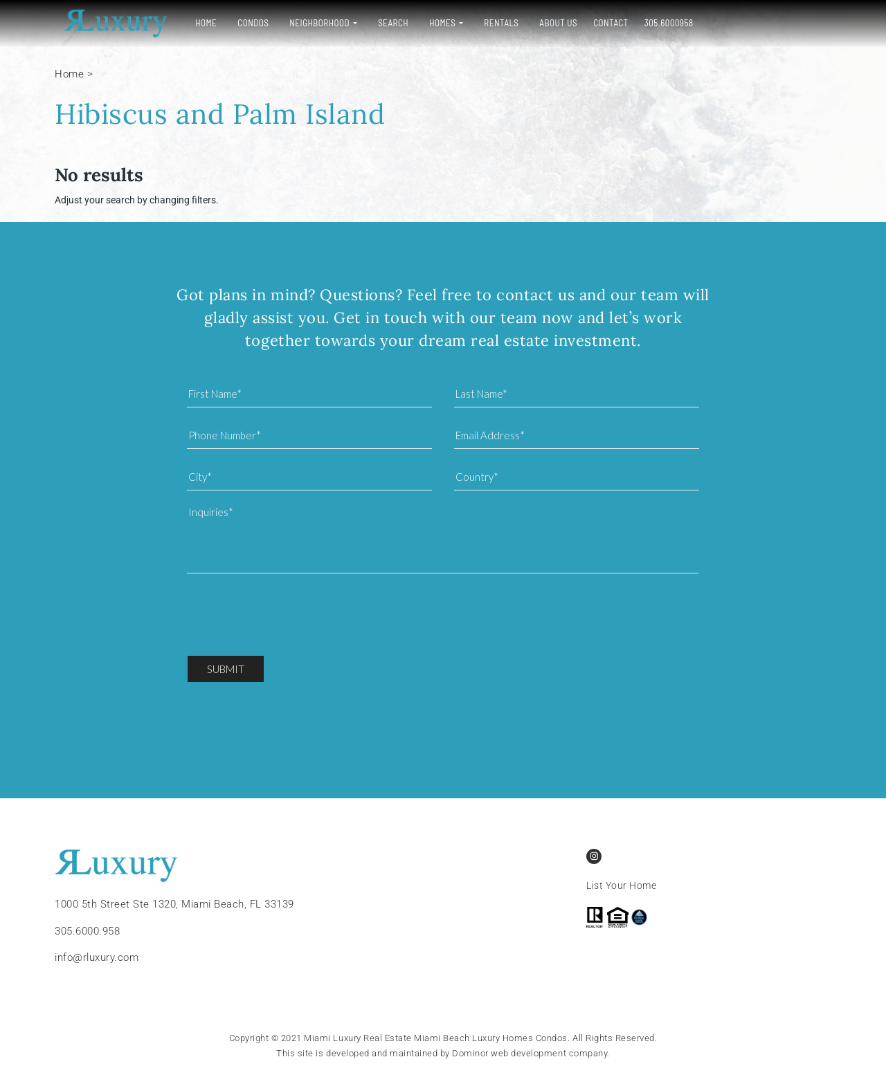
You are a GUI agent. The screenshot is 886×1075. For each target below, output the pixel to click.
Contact (602, 22)
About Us (550, 22)
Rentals (493, 22)
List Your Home (621, 885)
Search (385, 22)
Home (197, 22)
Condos (244, 22)
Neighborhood (311, 22)
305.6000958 (660, 22)
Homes (434, 22)
